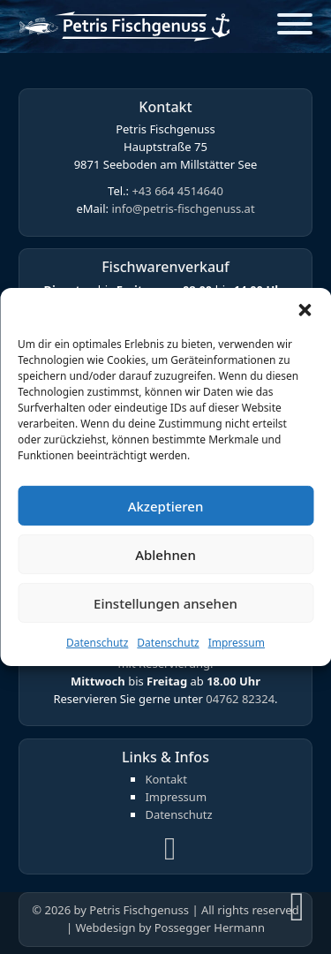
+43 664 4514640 (177, 191)
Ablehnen (165, 554)
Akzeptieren (166, 505)
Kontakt (166, 779)
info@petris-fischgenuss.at (182, 208)
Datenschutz (97, 642)
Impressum (236, 642)
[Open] (294, 26)
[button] (304, 310)
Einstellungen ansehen (165, 602)
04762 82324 (240, 699)
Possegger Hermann (209, 927)
